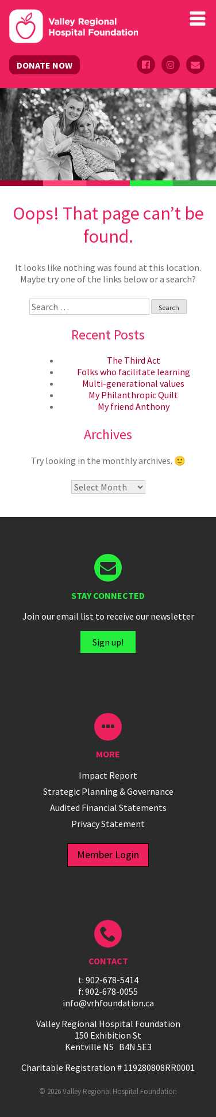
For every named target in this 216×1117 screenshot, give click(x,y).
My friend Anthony (133, 406)
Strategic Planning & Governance (108, 791)
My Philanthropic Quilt (133, 395)
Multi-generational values (133, 383)
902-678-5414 (112, 980)
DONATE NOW (44, 65)
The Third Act (133, 360)
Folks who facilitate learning (133, 372)
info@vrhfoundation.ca (108, 1003)
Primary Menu (197, 18)
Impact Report (108, 775)
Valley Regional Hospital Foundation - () (73, 27)
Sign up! (108, 642)
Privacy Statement (108, 823)
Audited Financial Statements (108, 807)
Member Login (108, 854)
